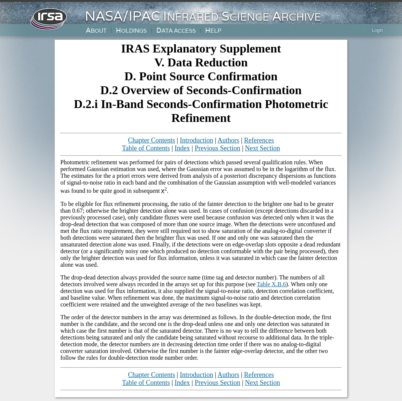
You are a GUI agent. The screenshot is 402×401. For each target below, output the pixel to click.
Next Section (262, 148)
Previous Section (217, 148)
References (259, 140)
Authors (228, 140)
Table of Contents (146, 148)
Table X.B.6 (271, 284)
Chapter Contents (151, 140)
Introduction (196, 140)
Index (182, 148)
